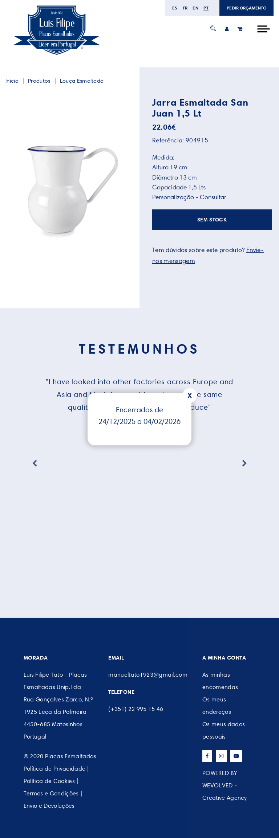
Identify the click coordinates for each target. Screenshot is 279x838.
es (175, 8)
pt (206, 8)
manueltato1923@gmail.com (147, 674)
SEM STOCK (212, 219)
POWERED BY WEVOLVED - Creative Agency (224, 785)
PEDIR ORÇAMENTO (246, 8)
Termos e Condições (51, 793)
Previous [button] (34, 464)
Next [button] (244, 464)
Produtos (39, 81)
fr (185, 8)
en (195, 8)
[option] (67, 189)
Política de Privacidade (54, 768)
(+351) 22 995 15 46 (135, 708)
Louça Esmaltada (82, 81)
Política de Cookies (49, 781)
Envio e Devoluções (49, 805)
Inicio (12, 81)
